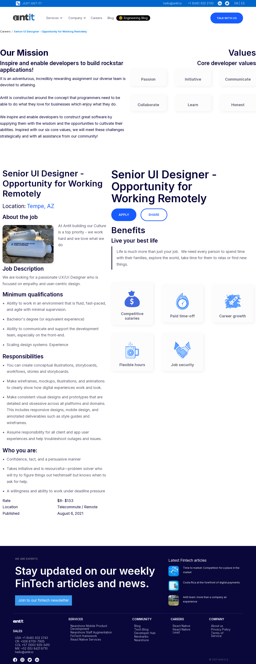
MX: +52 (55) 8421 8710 (31, 648)
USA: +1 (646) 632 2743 (31, 637)
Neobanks (141, 636)
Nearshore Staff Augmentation (91, 632)
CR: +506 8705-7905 (30, 641)
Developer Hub (145, 632)
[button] (54, 18)
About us (217, 625)
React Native (181, 625)
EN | (237, 3)
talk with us (227, 18)
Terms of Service (217, 634)
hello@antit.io (172, 3)
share (153, 215)
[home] (23, 16)
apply (124, 215)
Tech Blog (141, 629)
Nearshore (141, 640)
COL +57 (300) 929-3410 (32, 644)
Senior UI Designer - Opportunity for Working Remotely (50, 31)
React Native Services (85, 639)
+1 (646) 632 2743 (201, 3)
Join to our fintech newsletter (43, 600)
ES (243, 3)
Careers (5, 31)
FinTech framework (83, 635)
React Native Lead (181, 631)
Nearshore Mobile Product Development (88, 627)
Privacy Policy (220, 629)
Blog (137, 625)
